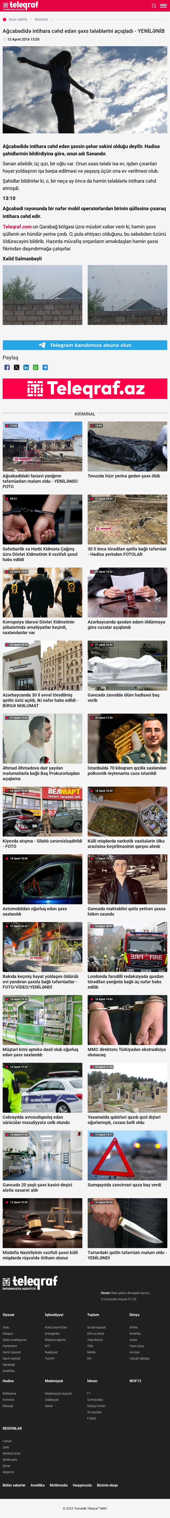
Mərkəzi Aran (12, 1453)
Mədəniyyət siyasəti (58, 1393)
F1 (89, 1393)
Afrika (133, 1327)
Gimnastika (95, 1399)
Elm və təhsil (95, 1333)
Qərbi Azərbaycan (15, 1340)
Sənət (49, 1406)
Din (89, 1358)
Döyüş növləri (96, 1406)
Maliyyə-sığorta (55, 1340)
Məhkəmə (9, 1393)
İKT (47, 1346)
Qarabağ (9, 1364)
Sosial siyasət (96, 1327)
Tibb (90, 1346)
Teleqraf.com (17, 227)
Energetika (52, 1333)
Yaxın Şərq (136, 1346)
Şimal (6, 1466)
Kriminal (8, 1399)
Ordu (6, 1327)
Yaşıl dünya (95, 1340)
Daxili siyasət (11, 1358)
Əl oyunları (94, 1412)
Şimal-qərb (10, 1459)
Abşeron (8, 1472)
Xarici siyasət (12, 1352)
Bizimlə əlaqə (107, 1485)
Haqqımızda (82, 1485)
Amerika (135, 1333)
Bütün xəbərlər (14, 1485)
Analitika (9, 1371)
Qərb (6, 1447)
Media (91, 1352)
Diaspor (8, 1333)
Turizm (49, 1358)
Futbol (91, 1418)
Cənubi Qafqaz (139, 1358)
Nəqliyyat (51, 1352)
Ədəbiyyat (52, 1399)
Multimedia (59, 1485)
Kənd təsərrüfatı (56, 1327)
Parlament (10, 1346)
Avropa (134, 1352)
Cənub (7, 1441)
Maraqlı (8, 1406)
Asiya (133, 1340)
